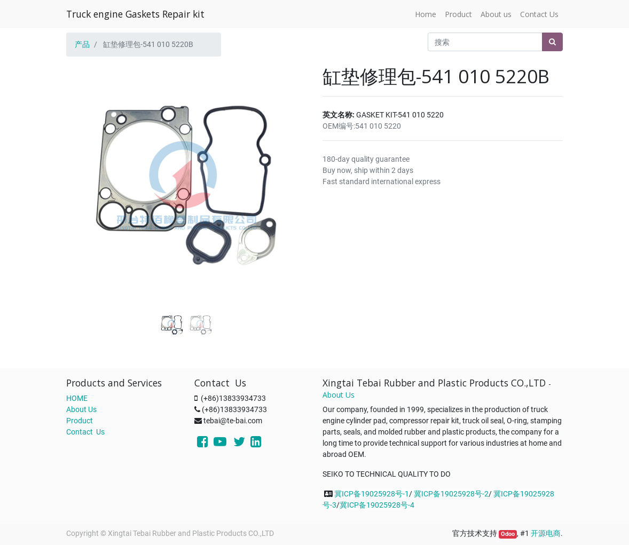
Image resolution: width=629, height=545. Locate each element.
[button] (84, 172)
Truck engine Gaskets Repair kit (135, 13)
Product (79, 420)
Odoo (508, 534)
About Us (81, 409)
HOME (77, 398)
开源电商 (546, 533)
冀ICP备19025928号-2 (451, 493)
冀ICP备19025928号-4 (377, 505)
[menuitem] (426, 14)
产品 (82, 44)
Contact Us (85, 432)
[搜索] (552, 42)
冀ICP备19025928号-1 (371, 493)
